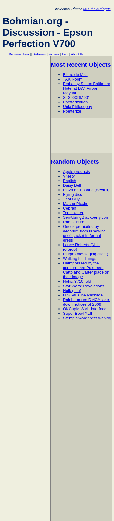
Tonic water (73, 212)
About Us (77, 54)
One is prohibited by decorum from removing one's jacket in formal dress (84, 233)
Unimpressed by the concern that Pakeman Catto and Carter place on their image (86, 270)
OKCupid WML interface (84, 309)
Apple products (76, 171)
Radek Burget (75, 222)
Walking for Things (79, 258)
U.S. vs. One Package (83, 295)
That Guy (71, 199)
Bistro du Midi (75, 74)
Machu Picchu (75, 203)
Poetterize (72, 111)
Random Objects (75, 161)
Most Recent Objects (81, 64)
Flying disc (72, 194)
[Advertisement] (82, 135)
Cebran (69, 208)
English (69, 180)
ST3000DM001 (76, 97)
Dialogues (39, 54)
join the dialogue (96, 8)
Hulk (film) (72, 290)
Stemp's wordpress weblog (87, 318)
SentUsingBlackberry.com (86, 217)
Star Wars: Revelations (83, 286)
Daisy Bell (72, 185)
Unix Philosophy (77, 106)
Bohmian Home (19, 54)
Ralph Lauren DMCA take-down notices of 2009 (86, 302)
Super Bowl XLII (77, 313)
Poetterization (75, 102)
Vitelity (69, 176)
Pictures (54, 54)
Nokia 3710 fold (77, 281)
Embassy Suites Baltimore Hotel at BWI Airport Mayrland (86, 88)
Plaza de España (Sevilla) (86, 190)
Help (65, 54)
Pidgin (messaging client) (85, 254)
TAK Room (72, 79)
